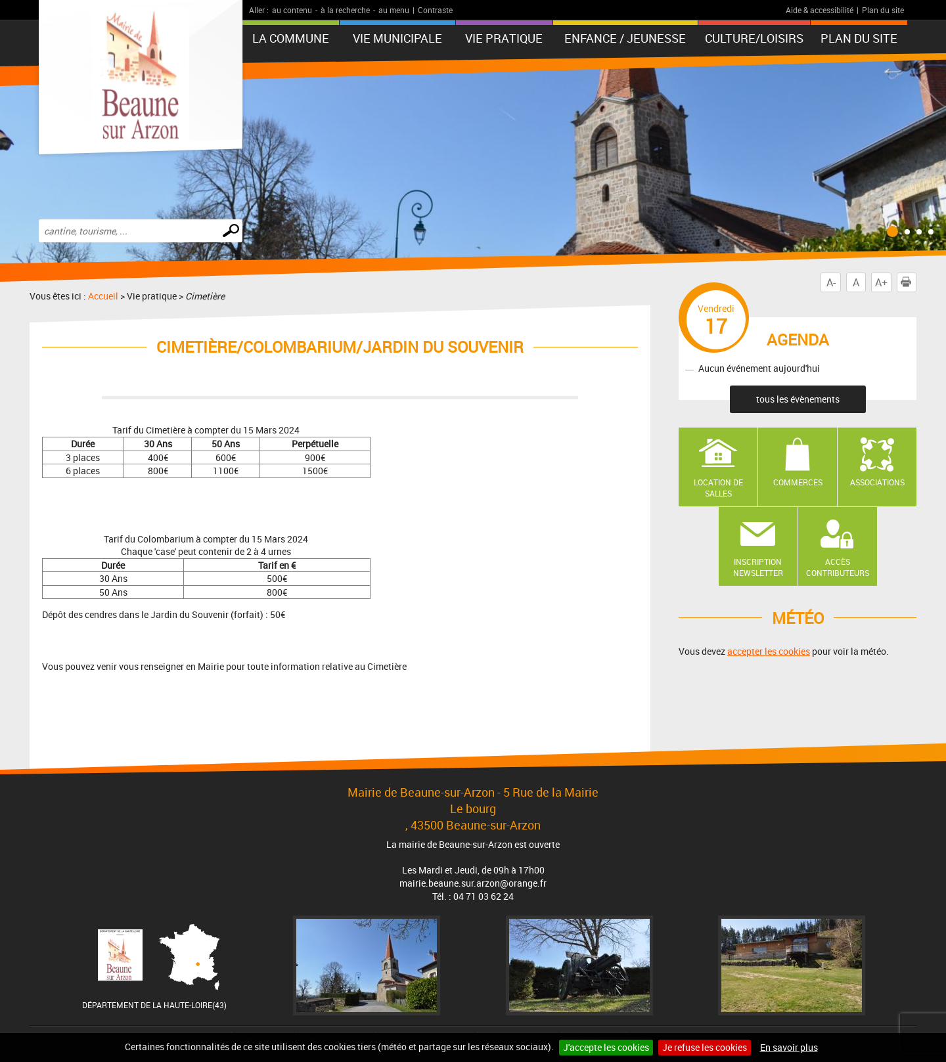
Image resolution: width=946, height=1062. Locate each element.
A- (831, 282)
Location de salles (718, 487)
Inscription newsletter (758, 567)
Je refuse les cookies (704, 1047)
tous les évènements (798, 399)
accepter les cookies (768, 651)
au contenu (292, 10)
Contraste (435, 10)
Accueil (103, 296)
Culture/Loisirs (754, 38)
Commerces (797, 482)
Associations (877, 482)
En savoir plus (789, 1047)
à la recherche (345, 10)
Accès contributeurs (837, 567)
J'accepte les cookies (606, 1047)
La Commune (290, 38)
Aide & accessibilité (819, 10)
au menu (393, 10)
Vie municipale (397, 38)
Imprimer (908, 282)
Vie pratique (504, 38)
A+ (881, 282)
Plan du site (883, 10)
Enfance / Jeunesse (625, 38)
